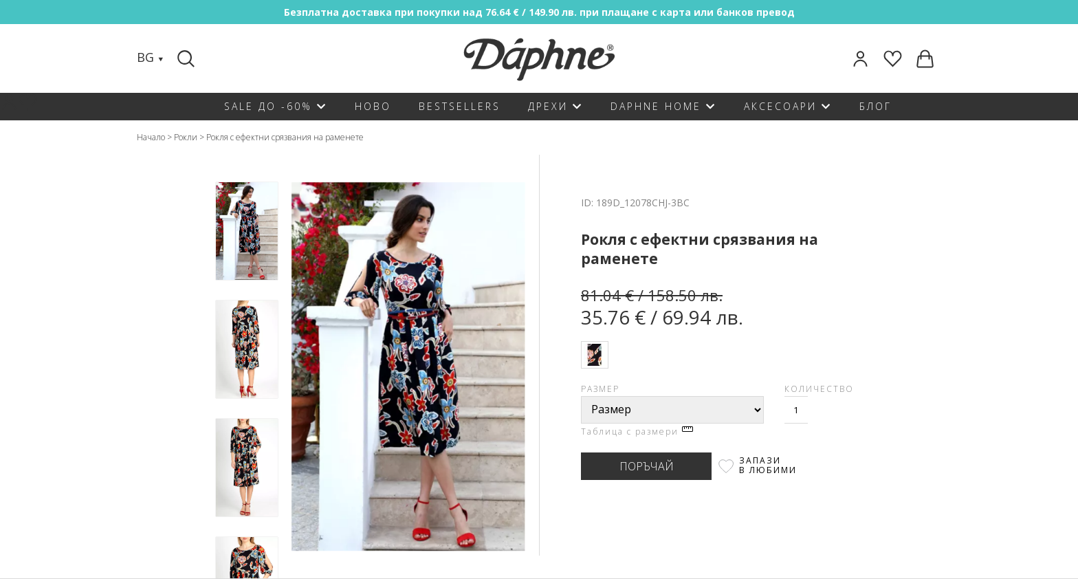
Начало (151, 137)
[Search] (187, 58)
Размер (600, 389)
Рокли (185, 137)
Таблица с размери (637, 431)
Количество (819, 389)
